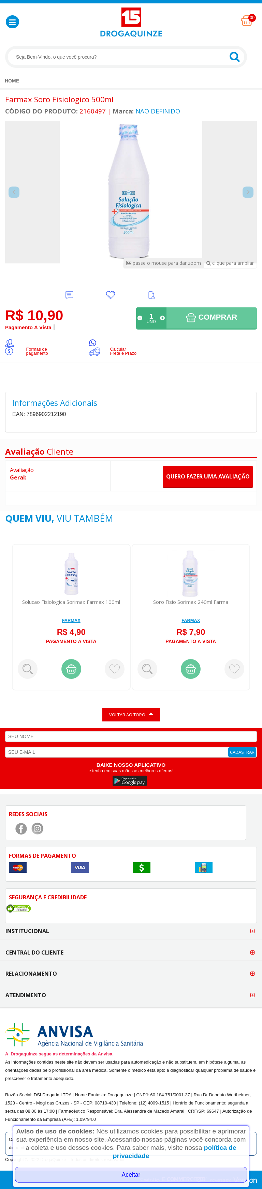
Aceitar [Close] (131, 1174)
